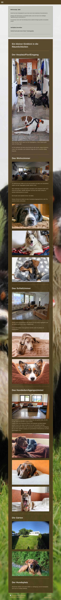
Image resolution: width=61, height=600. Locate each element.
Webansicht (47, 597)
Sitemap (23, 595)
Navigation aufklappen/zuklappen (30, 2)
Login (49, 595)
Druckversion (15, 595)
